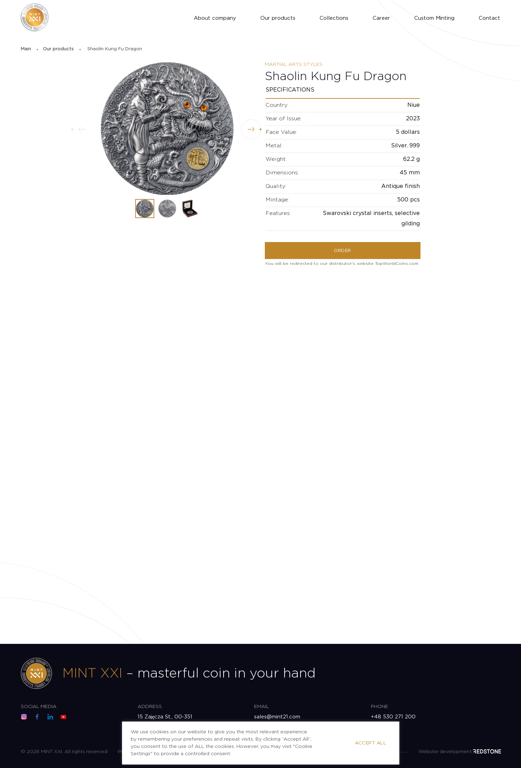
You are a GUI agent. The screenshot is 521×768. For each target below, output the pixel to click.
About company (215, 18)
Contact (489, 18)
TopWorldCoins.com (396, 264)
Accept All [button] (370, 743)
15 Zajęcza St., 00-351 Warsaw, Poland (165, 721)
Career (381, 18)
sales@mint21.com (277, 717)
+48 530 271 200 (393, 717)
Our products (277, 18)
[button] (251, 129)
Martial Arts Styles (293, 64)
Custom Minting (434, 18)
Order (342, 251)
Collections (334, 18)
